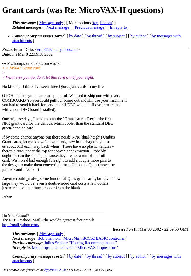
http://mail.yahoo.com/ (20, 224)
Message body (51, 22)
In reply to (118, 27)
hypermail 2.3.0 (55, 270)
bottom (106, 22)
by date (75, 36)
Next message (57, 27)
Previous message (89, 27)
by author (138, 36)
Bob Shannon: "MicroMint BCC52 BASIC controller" (82, 238)
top (95, 22)
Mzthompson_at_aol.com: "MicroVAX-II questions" (75, 247)
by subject (116, 36)
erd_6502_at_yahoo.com (57, 49)
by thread (94, 36)
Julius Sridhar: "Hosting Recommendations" (80, 243)
